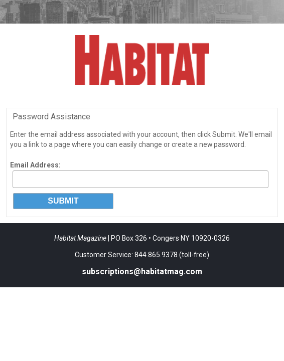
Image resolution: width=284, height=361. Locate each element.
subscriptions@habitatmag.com (142, 271)
